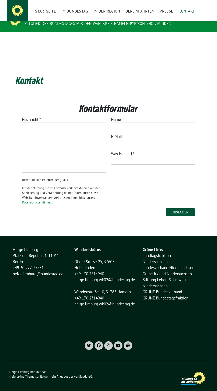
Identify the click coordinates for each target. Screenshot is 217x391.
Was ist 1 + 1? (124, 147)
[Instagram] (131, 4)
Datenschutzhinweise (176, 4)
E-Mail (116, 130)
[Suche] (194, 4)
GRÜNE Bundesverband (162, 285)
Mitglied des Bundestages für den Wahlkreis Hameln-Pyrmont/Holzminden (97, 23)
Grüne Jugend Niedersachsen (167, 267)
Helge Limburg (40, 17)
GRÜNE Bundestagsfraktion (165, 291)
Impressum (152, 4)
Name (116, 112)
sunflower (42, 370)
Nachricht (31, 112)
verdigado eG (83, 370)
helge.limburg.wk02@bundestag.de (104, 273)
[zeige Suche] (200, 4)
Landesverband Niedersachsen (168, 261)
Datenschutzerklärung (36, 196)
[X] (138, 4)
